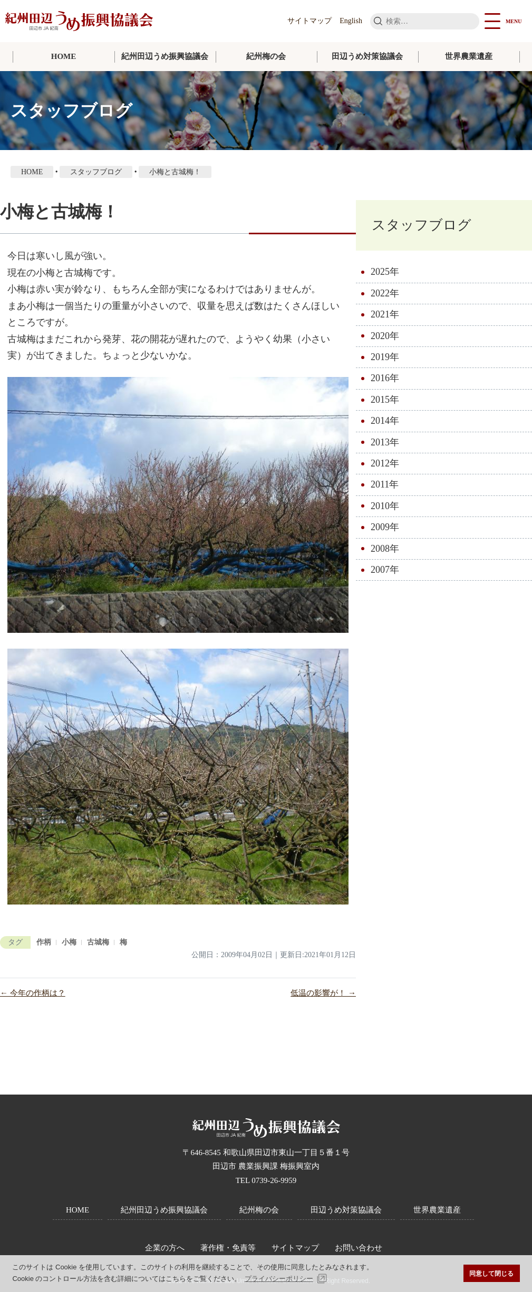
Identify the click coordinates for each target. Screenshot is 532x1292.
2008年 (385, 548)
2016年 (385, 378)
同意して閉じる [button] (491, 1273)
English (351, 21)
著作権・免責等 (228, 1248)
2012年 (385, 463)
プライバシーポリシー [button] (279, 1279)
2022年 (385, 293)
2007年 (385, 569)
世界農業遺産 (468, 56)
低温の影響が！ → (323, 993)
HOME (63, 56)
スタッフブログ (421, 225)
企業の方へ (165, 1248)
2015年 (385, 399)
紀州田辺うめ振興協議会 (164, 56)
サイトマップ (309, 21)
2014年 (385, 420)
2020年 (385, 336)
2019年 (385, 357)
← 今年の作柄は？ (32, 993)
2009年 (385, 527)
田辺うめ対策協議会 (367, 56)
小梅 (69, 942)
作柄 (43, 942)
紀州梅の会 (266, 56)
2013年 (385, 442)
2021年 (385, 314)
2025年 (385, 271)
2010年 (385, 506)
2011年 (385, 484)
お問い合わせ (358, 1248)
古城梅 (98, 942)
